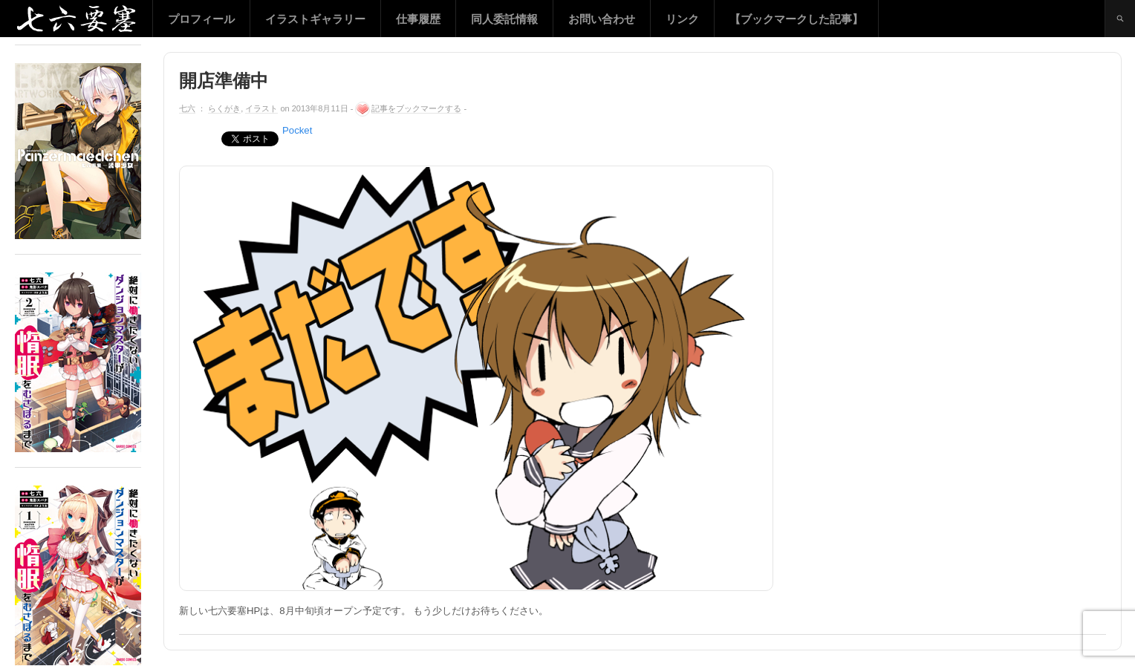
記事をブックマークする (416, 108)
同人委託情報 (504, 19)
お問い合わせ (601, 19)
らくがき (224, 108)
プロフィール (201, 19)
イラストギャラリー (315, 19)
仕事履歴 (418, 19)
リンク (682, 19)
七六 (187, 108)
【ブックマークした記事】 (796, 19)
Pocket (297, 130)
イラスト (261, 108)
